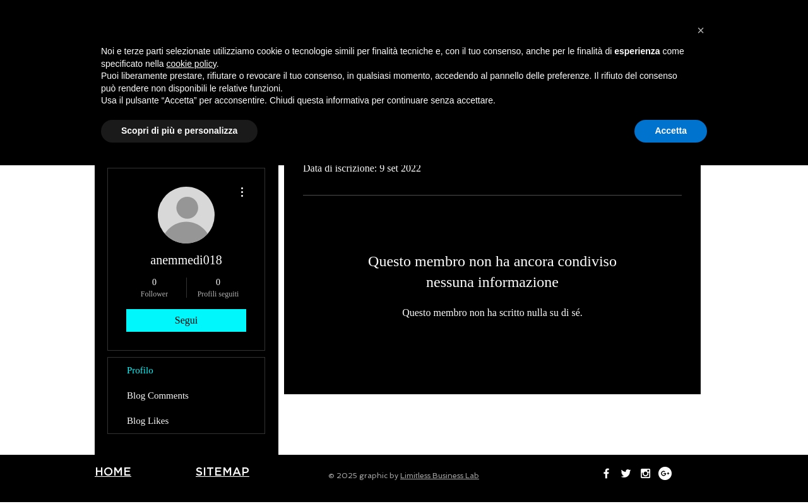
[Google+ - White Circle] (638, 13)
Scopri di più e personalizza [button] (179, 469)
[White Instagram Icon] (619, 13)
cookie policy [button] (192, 402)
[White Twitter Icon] (599, 13)
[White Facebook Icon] (579, 13)
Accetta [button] (671, 469)
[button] (701, 369)
